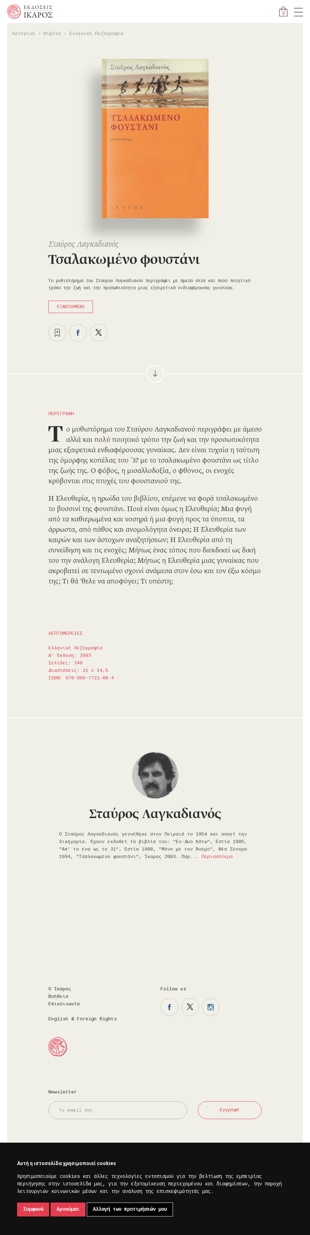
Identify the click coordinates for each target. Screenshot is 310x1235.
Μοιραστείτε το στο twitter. (98, 333)
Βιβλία (52, 33)
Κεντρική (23, 33)
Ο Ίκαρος (59, 989)
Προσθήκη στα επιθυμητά (57, 333)
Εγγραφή (230, 1110)
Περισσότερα (217, 856)
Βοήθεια (58, 996)
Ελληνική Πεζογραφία (96, 33)
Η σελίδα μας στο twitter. (190, 1007)
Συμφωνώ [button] (33, 1209)
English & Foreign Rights (82, 1019)
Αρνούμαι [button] (68, 1209)
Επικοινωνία (64, 1004)
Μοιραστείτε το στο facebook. (78, 333)
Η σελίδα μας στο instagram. (211, 1007)
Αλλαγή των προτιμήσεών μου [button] (130, 1209)
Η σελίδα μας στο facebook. (169, 1007)
